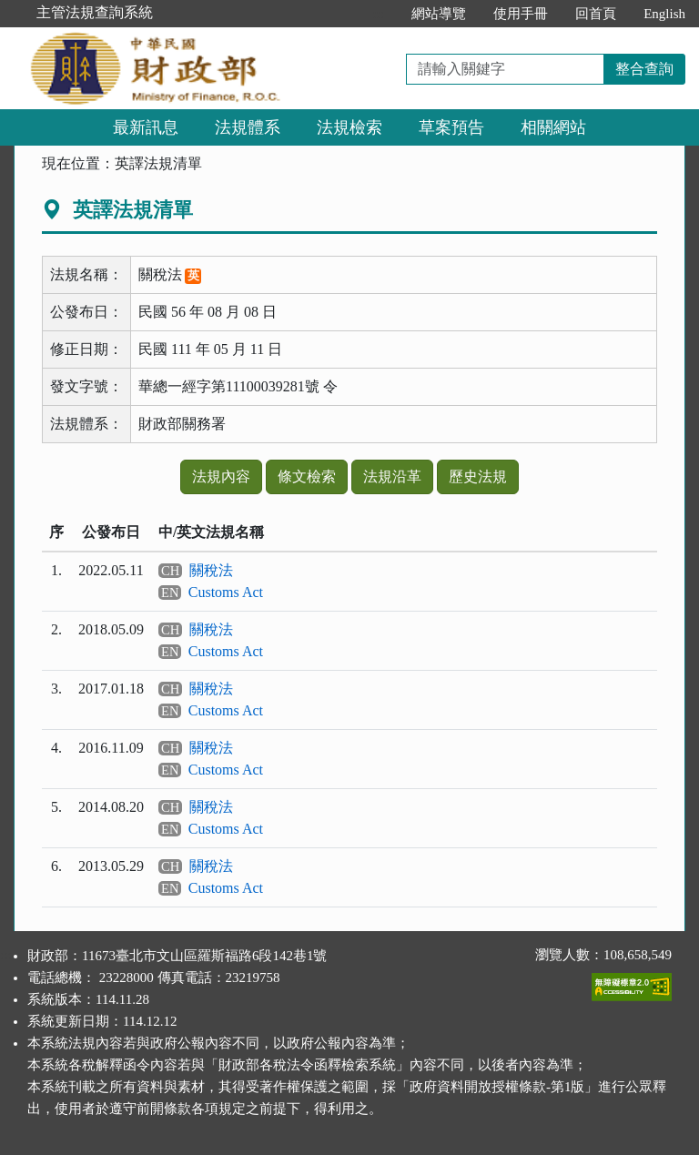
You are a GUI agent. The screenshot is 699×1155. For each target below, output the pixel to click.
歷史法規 (478, 476)
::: (379, 13)
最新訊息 (145, 127)
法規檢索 (349, 127)
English (664, 13)
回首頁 (595, 13)
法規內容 (221, 476)
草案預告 (451, 127)
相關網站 (553, 127)
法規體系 (247, 127)
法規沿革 (392, 476)
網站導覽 (438, 13)
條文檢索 (307, 476)
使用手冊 (520, 13)
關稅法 (211, 570)
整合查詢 (644, 68)
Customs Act (225, 592)
